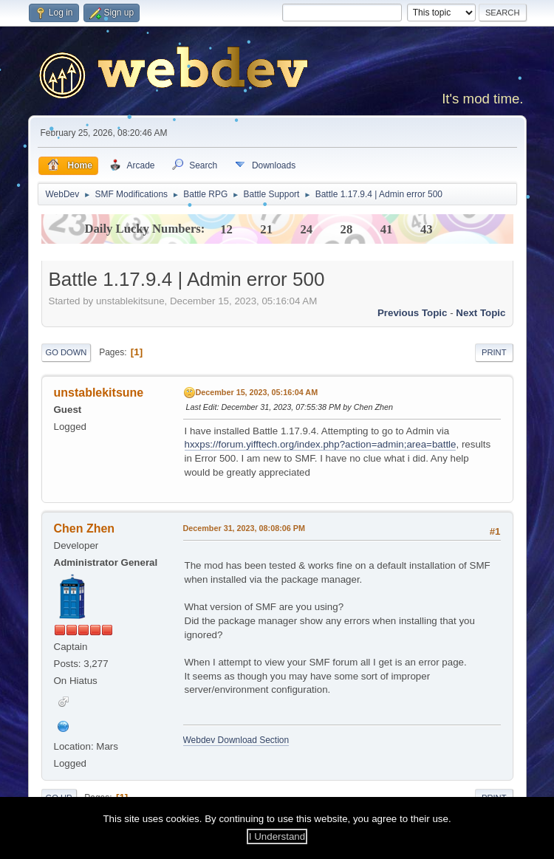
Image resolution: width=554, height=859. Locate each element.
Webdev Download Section (236, 740)
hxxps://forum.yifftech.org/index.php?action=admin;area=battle (320, 444)
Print (494, 352)
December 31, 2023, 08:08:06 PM (244, 528)
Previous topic (412, 312)
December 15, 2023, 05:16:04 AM (257, 392)
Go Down (66, 352)
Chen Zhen (84, 528)
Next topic (480, 312)
